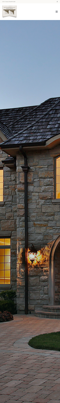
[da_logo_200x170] (9, 6)
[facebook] (57, 1)
